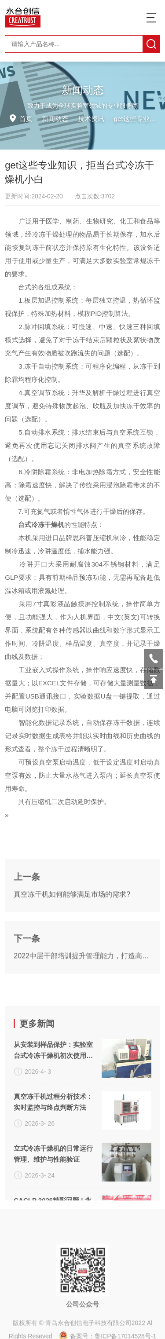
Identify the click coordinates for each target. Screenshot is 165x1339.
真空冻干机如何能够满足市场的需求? (72, 943)
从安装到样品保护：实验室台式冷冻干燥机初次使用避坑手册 (53, 1146)
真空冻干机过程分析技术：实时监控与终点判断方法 (53, 1197)
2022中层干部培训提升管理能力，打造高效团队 (82, 1004)
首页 (27, 118)
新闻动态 (56, 118)
